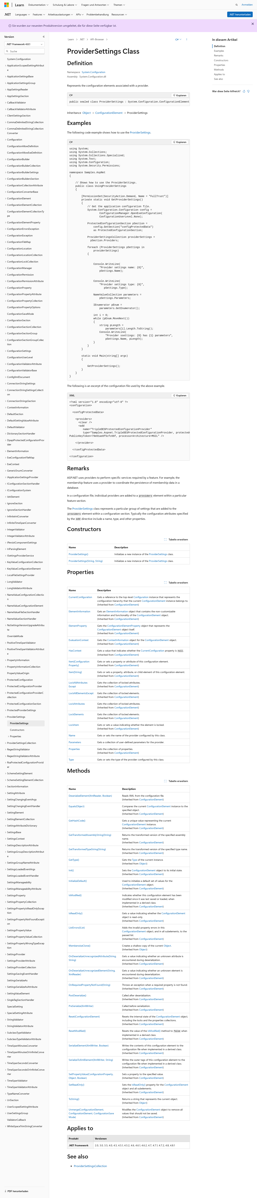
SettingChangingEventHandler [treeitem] (23, 806)
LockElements (76, 714)
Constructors (221, 60)
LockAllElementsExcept (81, 693)
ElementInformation (79, 611)
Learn (71, 39)
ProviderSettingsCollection (90, 1166)
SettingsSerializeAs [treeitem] (17, 980)
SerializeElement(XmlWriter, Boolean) (89, 1045)
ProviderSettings (140, 132)
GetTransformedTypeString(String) (87, 849)
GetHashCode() (77, 820)
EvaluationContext (79, 640)
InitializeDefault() (78, 881)
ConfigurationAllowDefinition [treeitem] (23, 146)
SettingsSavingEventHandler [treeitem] (22, 973)
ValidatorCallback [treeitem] (16, 1119)
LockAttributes (77, 703)
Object (86, 113)
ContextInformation (118, 640)
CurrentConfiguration (80, 597)
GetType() (74, 859)
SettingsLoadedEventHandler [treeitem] (23, 875)
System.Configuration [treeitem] (19, 59)
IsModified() (75, 895)
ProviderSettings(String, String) (86, 561)
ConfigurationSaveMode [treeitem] (20, 313)
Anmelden (247, 4)
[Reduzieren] (43, 36)
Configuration (140, 597)
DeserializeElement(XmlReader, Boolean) (90, 795)
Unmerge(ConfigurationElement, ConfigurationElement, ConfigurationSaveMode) (91, 1113)
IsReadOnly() (75, 913)
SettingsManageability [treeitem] (19, 882)
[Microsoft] (6, 5)
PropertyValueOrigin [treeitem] (18, 673)
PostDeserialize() (77, 995)
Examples (219, 50)
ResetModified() (77, 1030)
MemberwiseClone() (79, 945)
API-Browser (97, 39)
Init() (71, 870)
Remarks (218, 55)
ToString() (74, 1099)
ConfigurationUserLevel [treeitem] (20, 357)
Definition (219, 46)
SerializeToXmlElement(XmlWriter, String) (91, 1059)
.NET (82, 39)
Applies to (219, 74)
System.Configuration (93, 72)
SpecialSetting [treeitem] (15, 1006)
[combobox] (24, 44)
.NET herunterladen (240, 14)
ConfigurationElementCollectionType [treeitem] (25, 214)
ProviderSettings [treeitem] (19, 723)
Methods (219, 69)
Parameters (75, 742)
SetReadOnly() (76, 1084)
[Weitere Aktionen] (187, 39)
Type (71, 759)
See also (218, 79)
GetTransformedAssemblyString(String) (90, 835)
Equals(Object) (76, 806)
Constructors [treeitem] (17, 730)
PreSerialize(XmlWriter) (81, 1006)
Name (72, 735)
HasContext (75, 650)
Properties (74, 749)
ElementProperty (78, 625)
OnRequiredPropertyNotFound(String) (89, 984)
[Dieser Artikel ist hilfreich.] (244, 91)
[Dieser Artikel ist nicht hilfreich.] (248, 91)
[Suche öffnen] (236, 5)
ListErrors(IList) (77, 927)
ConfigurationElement (108, 113)
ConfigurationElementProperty (123, 625)
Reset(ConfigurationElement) (84, 1016)
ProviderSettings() (78, 554)
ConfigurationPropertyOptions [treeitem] (23, 307)
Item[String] (75, 672)
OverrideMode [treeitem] (15, 636)
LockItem (74, 724)
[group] (128, 429)
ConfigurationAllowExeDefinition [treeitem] (24, 152)
